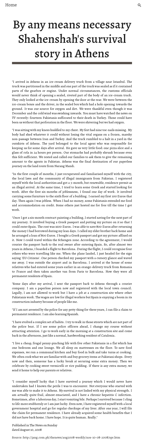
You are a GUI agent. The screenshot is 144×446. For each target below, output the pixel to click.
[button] (139, 5)
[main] (71, 41)
